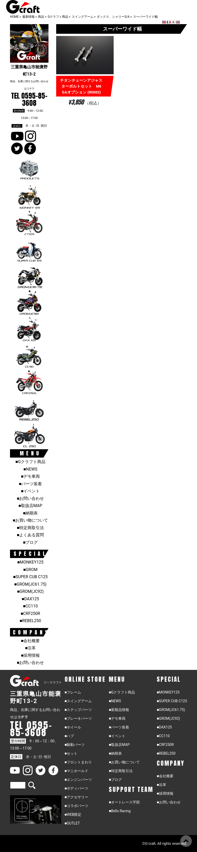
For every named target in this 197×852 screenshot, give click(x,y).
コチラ (30, 88)
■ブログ (30, 542)
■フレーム (73, 692)
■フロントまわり (78, 762)
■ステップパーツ (78, 710)
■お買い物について (30, 520)
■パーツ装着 (30, 483)
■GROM (30, 569)
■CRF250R (30, 613)
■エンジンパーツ (78, 780)
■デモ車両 (30, 476)
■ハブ (69, 736)
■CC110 (30, 606)
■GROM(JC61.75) (30, 584)
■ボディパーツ (76, 788)
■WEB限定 (73, 814)
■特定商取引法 (30, 527)
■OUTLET (72, 823)
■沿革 (30, 647)
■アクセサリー (76, 797)
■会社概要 (30, 640)
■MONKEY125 (30, 562)
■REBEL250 (30, 620)
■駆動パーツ (75, 745)
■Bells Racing (120, 811)
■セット (71, 753)
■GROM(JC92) (30, 591)
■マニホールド (76, 771)
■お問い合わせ (30, 498)
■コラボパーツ (76, 806)
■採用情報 (30, 655)
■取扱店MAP (30, 505)
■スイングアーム (78, 701)
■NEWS (30, 469)
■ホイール (73, 727)
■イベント (30, 491)
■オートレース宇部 (124, 802)
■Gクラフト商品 (30, 461)
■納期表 (30, 513)
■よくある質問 (30, 534)
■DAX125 (30, 598)
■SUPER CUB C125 (30, 576)
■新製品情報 (119, 710)
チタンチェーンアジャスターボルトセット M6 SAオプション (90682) (82, 86)
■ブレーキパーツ (78, 718)
